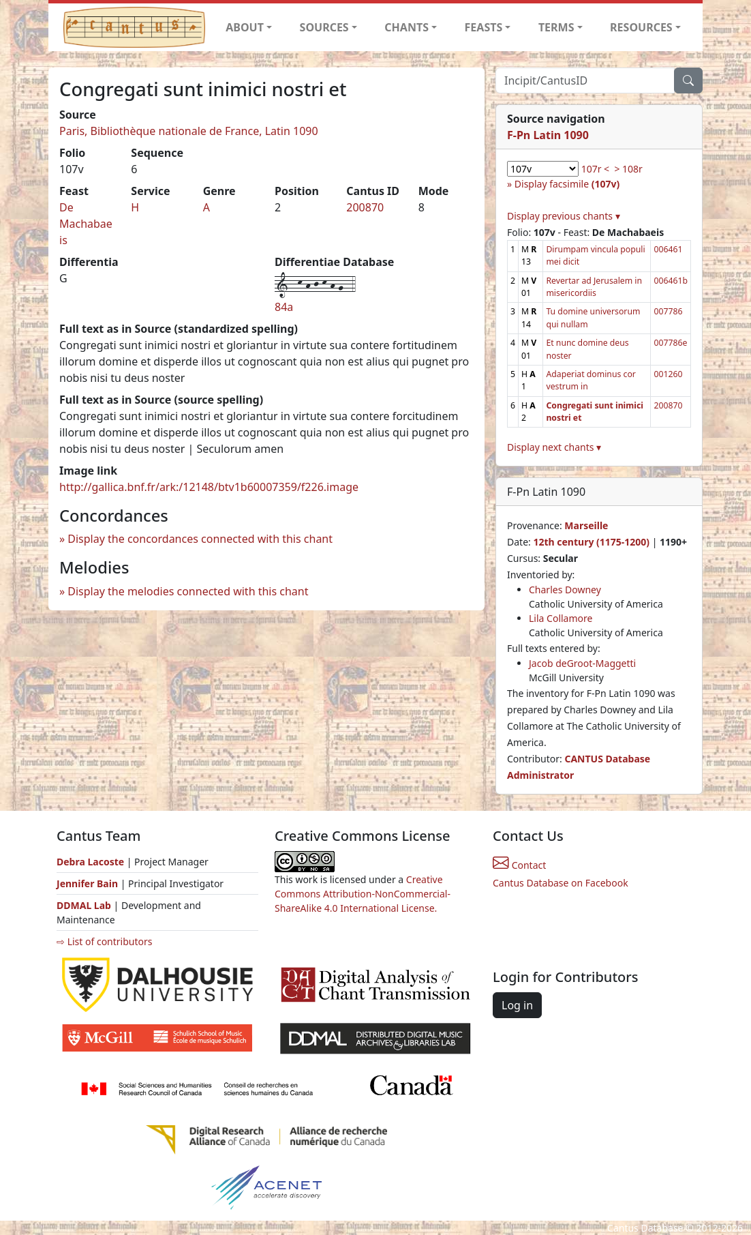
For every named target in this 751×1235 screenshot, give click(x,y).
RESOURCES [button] (641, 27)
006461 (668, 249)
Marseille (586, 525)
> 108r (628, 168)
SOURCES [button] (324, 27)
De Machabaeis (85, 224)
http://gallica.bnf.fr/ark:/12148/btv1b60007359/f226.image (208, 486)
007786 (668, 311)
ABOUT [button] (245, 27)
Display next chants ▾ (554, 447)
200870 (365, 207)
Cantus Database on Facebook (560, 882)
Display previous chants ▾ (563, 215)
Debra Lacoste (90, 861)
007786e (670, 342)
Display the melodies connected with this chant (187, 591)
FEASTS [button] (484, 27)
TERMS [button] (556, 27)
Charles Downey (565, 589)
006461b (671, 280)
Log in (517, 1005)
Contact (519, 865)
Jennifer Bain (89, 883)
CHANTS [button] (406, 27)
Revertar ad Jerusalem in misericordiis (594, 287)
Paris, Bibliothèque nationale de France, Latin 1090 (188, 130)
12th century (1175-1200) (591, 541)
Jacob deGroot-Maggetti (582, 663)
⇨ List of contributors (104, 941)
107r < (595, 168)
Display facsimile (567, 183)
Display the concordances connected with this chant (200, 538)
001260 (668, 374)
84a (284, 306)
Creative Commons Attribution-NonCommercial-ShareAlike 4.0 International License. (362, 893)
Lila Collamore (560, 618)
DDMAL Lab (84, 905)
